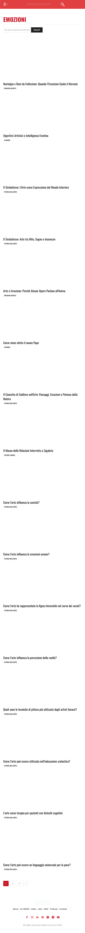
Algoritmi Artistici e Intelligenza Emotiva (25, 135)
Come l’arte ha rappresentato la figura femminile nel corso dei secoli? (42, 605)
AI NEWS (7, 140)
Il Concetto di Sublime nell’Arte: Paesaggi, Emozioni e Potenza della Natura (40, 396)
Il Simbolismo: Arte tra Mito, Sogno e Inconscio (29, 239)
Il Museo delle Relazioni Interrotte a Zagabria (28, 450)
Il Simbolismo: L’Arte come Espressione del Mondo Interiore (36, 187)
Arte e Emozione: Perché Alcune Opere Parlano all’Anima (34, 290)
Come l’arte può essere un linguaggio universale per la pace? (37, 864)
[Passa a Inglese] (70, 908)
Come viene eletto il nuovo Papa (21, 342)
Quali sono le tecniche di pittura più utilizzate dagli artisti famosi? (40, 709)
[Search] (36, 30)
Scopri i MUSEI (9, 455)
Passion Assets (10, 88)
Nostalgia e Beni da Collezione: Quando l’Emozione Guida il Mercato (40, 83)
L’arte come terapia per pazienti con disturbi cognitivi (33, 813)
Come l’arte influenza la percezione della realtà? (30, 657)
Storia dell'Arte (10, 192)
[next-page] (26, 883)
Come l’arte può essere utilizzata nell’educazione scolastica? (36, 761)
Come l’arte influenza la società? (21, 502)
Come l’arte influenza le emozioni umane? (26, 554)
